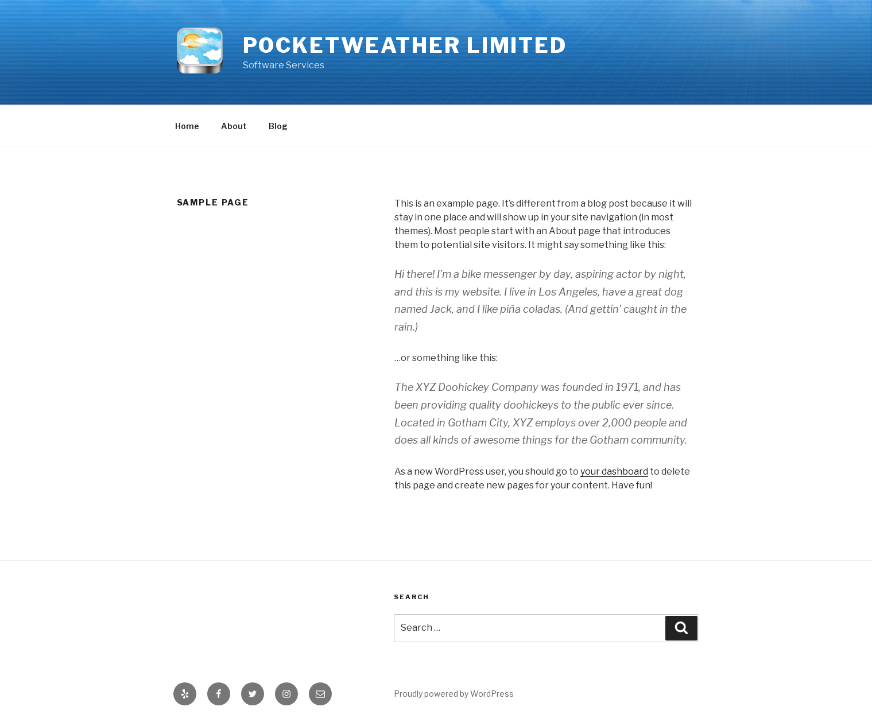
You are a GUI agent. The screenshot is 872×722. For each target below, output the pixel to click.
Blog (278, 126)
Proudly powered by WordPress (454, 693)
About (234, 126)
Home (187, 126)
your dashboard (614, 471)
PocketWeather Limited (405, 45)
